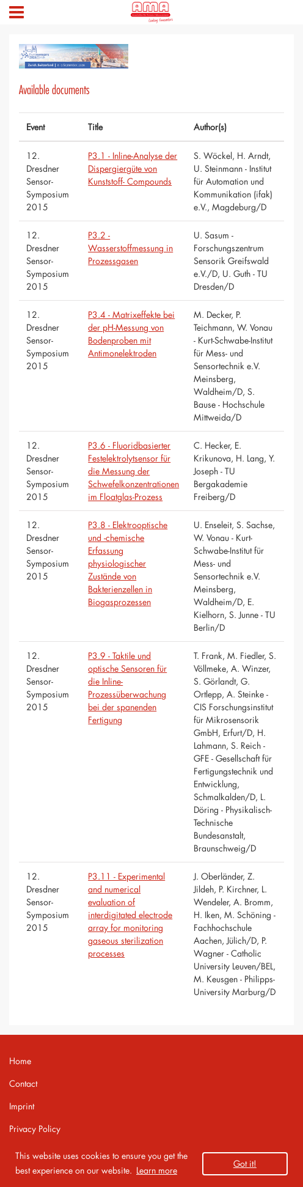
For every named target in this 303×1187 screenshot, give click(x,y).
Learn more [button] (156, 1170)
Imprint (21, 1106)
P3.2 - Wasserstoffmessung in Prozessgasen (130, 247)
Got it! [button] (245, 1163)
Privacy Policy (34, 1128)
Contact (23, 1083)
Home (20, 1061)
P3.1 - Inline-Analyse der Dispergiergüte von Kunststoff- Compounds (132, 168)
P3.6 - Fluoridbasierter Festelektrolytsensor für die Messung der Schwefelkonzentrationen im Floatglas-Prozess (133, 470)
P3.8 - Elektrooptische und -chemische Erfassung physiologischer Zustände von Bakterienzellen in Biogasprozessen (127, 563)
